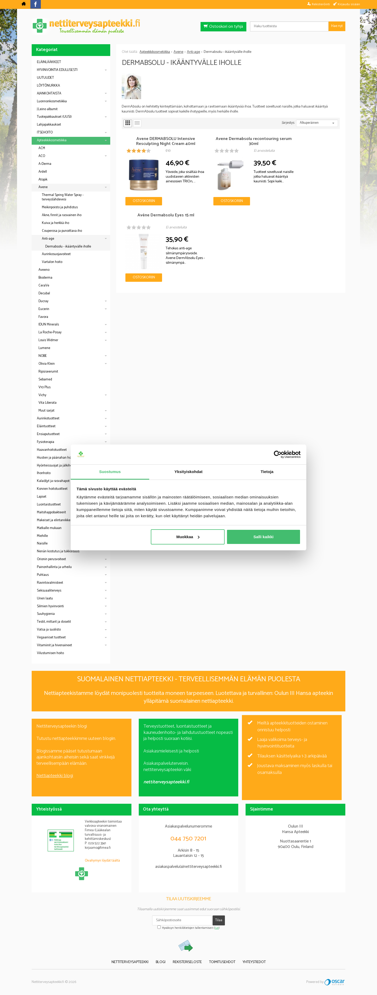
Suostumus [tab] (110, 471)
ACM (41, 148)
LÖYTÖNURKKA (48, 85)
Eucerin (43, 309)
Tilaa (218, 920)
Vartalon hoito (52, 262)
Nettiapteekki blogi (54, 776)
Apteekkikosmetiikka (51, 140)
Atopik (42, 179)
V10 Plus (44, 387)
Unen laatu (45, 598)
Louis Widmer (48, 340)
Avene (43, 187)
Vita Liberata (47, 403)
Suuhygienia (46, 614)
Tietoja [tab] (267, 471)
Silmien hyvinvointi (50, 606)
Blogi (160, 962)
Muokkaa (187, 537)
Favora (43, 317)
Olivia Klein (46, 364)
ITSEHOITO (45, 132)
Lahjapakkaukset (49, 124)
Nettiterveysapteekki (130, 962)
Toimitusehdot (222, 962)
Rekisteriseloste (187, 962)
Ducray (43, 301)
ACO (41, 156)
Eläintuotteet (46, 426)
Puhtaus (43, 575)
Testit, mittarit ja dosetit (54, 622)
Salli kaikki (263, 537)
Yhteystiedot (254, 962)
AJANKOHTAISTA (49, 93)
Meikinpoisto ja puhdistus (60, 207)
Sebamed (45, 379)
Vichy (42, 395)
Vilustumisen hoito (50, 653)
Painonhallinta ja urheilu (54, 567)
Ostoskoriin (140, 193)
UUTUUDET (45, 78)
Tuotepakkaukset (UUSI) (54, 117)
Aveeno (43, 270)
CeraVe (43, 285)
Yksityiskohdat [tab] (188, 471)
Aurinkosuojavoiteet (56, 254)
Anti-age (48, 238)
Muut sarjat (46, 410)
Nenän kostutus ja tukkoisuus (58, 551)
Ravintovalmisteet (50, 583)
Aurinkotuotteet (48, 418)
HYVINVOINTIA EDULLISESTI (57, 70)
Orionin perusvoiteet (51, 559)
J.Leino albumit (47, 109)
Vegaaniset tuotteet (51, 637)
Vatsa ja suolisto (49, 629)
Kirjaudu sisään (349, 4)
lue (217, 928)
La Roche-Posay (50, 332)
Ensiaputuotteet (48, 434)
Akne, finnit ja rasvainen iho (61, 215)
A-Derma (44, 164)
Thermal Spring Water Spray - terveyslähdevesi (63, 197)
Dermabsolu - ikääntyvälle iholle (68, 246)
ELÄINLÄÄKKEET (49, 62)
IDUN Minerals (48, 324)
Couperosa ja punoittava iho (62, 231)
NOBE (42, 356)
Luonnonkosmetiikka (52, 101)
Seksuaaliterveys (49, 590)
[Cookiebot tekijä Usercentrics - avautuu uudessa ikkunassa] (278, 454)
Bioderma (45, 277)
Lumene (44, 348)
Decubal (44, 293)
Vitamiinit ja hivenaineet (54, 645)
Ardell (42, 172)
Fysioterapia (45, 442)
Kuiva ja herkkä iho (55, 223)
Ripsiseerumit (48, 371)
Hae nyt (337, 26)
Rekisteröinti (321, 4)
